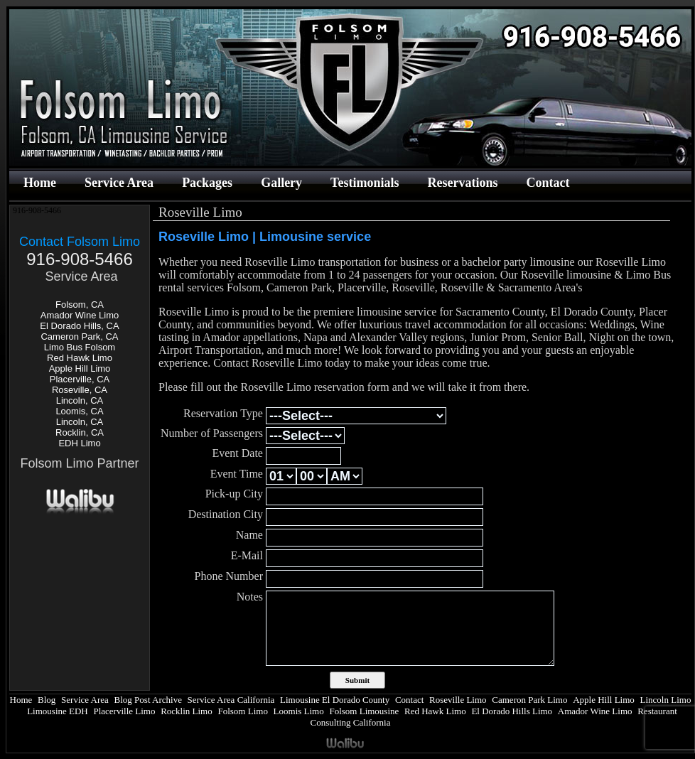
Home (39, 183)
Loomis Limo (299, 711)
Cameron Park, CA (79, 336)
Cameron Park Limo (529, 699)
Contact (547, 183)
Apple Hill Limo (80, 368)
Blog (46, 699)
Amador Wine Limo (80, 315)
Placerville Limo (124, 711)
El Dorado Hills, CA (79, 326)
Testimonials (364, 183)
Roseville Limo (458, 699)
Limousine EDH (57, 711)
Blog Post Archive (148, 699)
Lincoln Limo (665, 699)
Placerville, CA (80, 379)
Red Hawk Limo (79, 357)
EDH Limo (79, 443)
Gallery (281, 183)
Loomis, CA (79, 411)
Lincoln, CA (79, 400)
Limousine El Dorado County (334, 699)
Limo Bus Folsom (79, 347)
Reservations (462, 183)
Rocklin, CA (79, 432)
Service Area (119, 183)
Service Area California (231, 699)
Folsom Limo (242, 711)
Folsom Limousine (364, 711)
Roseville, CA (79, 389)
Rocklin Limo (186, 711)
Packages (207, 183)
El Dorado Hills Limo (511, 711)
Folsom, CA (79, 304)
